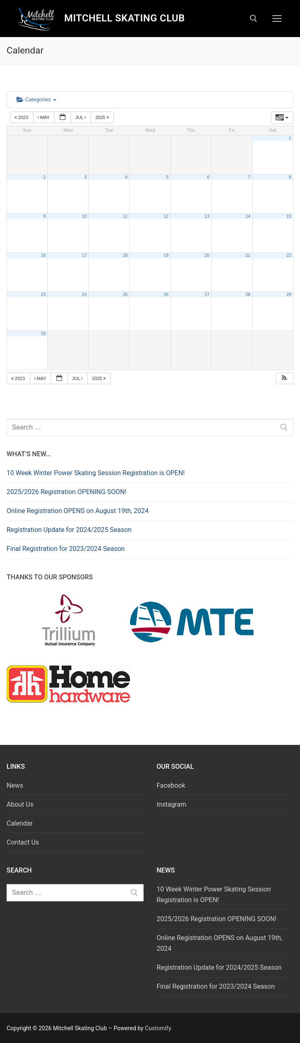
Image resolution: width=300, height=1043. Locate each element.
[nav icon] (277, 18)
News (15, 785)
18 (125, 255)
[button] (284, 378)
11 (125, 216)
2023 (22, 117)
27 (207, 294)
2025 (102, 117)
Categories (36, 99)
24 (84, 294)
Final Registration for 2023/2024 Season (66, 549)
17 (84, 255)
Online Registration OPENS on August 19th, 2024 (78, 511)
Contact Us (23, 842)
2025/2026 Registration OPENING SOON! (66, 492)
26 (166, 294)
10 (84, 216)
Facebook (171, 785)
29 (288, 294)
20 (207, 255)
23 (43, 294)
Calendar (20, 823)
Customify (158, 1028)
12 (166, 216)
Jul (81, 117)
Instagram (171, 804)
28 (247, 294)
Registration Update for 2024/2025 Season (69, 530)
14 (247, 216)
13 (207, 216)
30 (43, 333)
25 (125, 294)
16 (43, 255)
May (44, 117)
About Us (20, 804)
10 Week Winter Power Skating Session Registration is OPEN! (96, 473)
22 (288, 255)
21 (247, 255)
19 (166, 255)
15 (288, 216)
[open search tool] (253, 18)
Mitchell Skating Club (124, 18)
